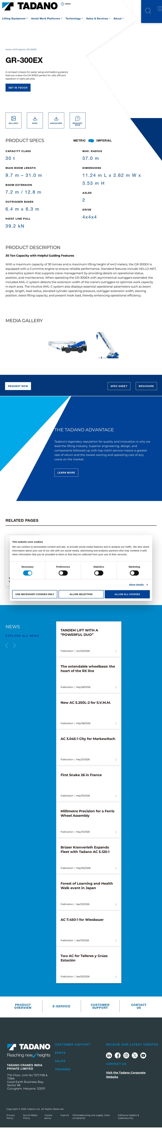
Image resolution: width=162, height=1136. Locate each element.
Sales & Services (97, 18)
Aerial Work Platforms (45, 18)
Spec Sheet (119, 394)
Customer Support (100, 1015)
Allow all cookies (127, 594)
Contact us (139, 1015)
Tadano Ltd (33, 1117)
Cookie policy (48, 1125)
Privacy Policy (10, 1125)
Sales (60, 1069)
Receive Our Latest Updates (132, 1053)
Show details (136, 584)
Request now (18, 394)
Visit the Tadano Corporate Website (126, 1083)
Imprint (64, 1123)
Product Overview (23, 1015)
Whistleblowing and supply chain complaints (91, 1125)
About (118, 18)
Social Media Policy (30, 1125)
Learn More (66, 481)
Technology (73, 18)
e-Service (62, 1014)
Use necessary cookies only (34, 594)
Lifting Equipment (14, 18)
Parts (60, 1061)
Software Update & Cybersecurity (128, 1125)
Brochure (146, 394)
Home (9, 58)
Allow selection (81, 594)
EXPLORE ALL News (22, 644)
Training (63, 1078)
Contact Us (116, 1072)
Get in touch (18, 96)
